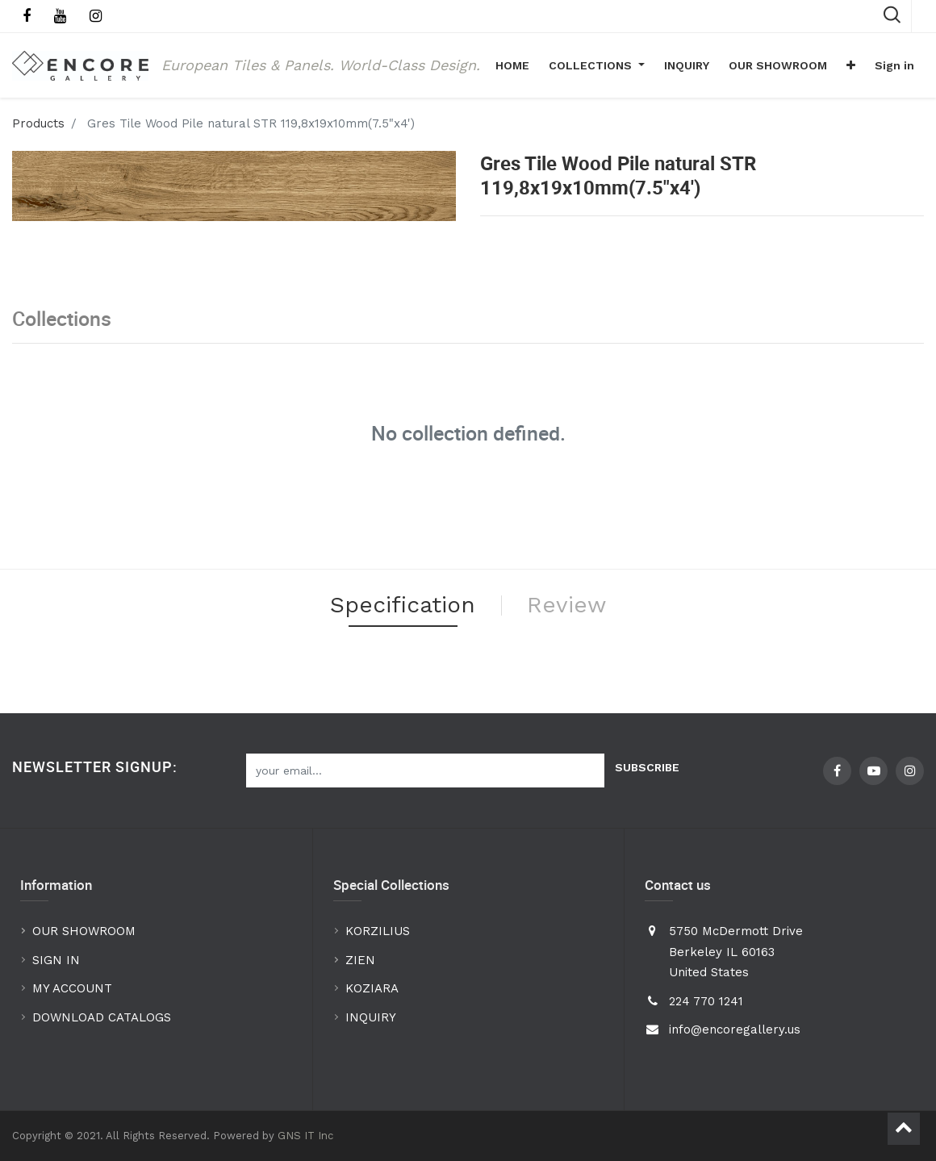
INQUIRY (370, 1017)
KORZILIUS (377, 931)
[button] (851, 65)
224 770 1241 (706, 1001)
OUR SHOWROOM (84, 931)
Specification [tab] (402, 604)
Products (38, 123)
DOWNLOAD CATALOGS (103, 1017)
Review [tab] (566, 604)
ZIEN (360, 960)
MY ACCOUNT (74, 988)
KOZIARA (372, 988)
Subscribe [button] (647, 767)
